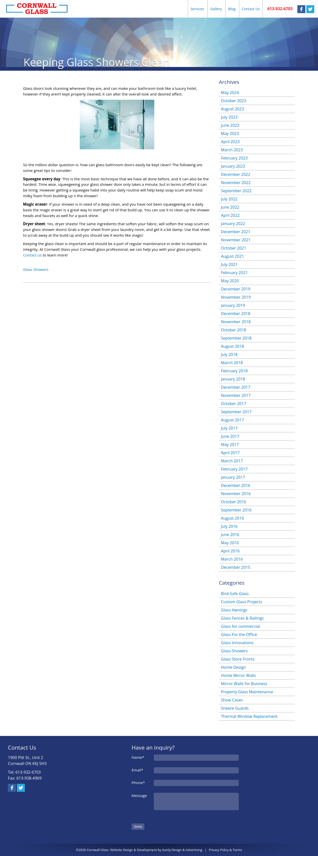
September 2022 (236, 190)
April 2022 (230, 215)
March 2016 (232, 559)
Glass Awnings (234, 610)
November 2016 (236, 493)
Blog (231, 8)
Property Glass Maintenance (247, 692)
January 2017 (233, 477)
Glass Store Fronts (237, 659)
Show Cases (232, 700)
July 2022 (229, 199)
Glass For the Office (239, 634)
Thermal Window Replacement (249, 716)
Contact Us (251, 8)
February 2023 (234, 158)
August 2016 (232, 518)
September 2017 (236, 411)
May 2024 (230, 92)
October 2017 (233, 403)
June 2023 (230, 125)
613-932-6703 (280, 8)
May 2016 (230, 542)
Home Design (233, 667)
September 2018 (236, 338)
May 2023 (230, 133)
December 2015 (235, 567)
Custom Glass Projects (241, 601)
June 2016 (230, 534)
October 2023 (233, 100)
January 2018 (233, 379)
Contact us (32, 255)
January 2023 (233, 166)
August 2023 (232, 109)
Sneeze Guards (234, 708)
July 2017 (229, 428)
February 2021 (234, 272)
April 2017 (230, 452)
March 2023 (232, 150)
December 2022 (235, 174)
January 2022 (233, 223)
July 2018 (229, 354)
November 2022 (236, 182)
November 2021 (236, 240)
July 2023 (229, 117)
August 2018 (232, 346)
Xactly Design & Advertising (182, 850)
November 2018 (236, 321)
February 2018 (234, 371)
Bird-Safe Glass (235, 593)
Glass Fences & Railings (242, 618)
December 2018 (235, 313)
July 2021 (229, 264)
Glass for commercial (240, 626)
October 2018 (233, 330)
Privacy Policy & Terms (225, 850)
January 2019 (233, 305)
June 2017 (230, 436)
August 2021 (232, 256)
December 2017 (235, 387)
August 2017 (232, 420)
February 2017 (234, 469)
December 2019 (235, 289)
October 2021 (233, 248)
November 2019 (236, 297)
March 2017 (232, 461)
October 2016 (233, 502)
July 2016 (229, 526)
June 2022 (230, 207)
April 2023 (230, 141)
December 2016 (235, 485)
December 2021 (235, 231)
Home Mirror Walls (238, 675)
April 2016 (230, 551)
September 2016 (236, 510)
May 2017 (230, 444)
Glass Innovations (237, 642)
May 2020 (230, 281)
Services (197, 8)
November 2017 (236, 395)
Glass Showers (35, 269)
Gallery (216, 8)
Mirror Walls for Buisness (244, 683)
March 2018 (232, 362)
